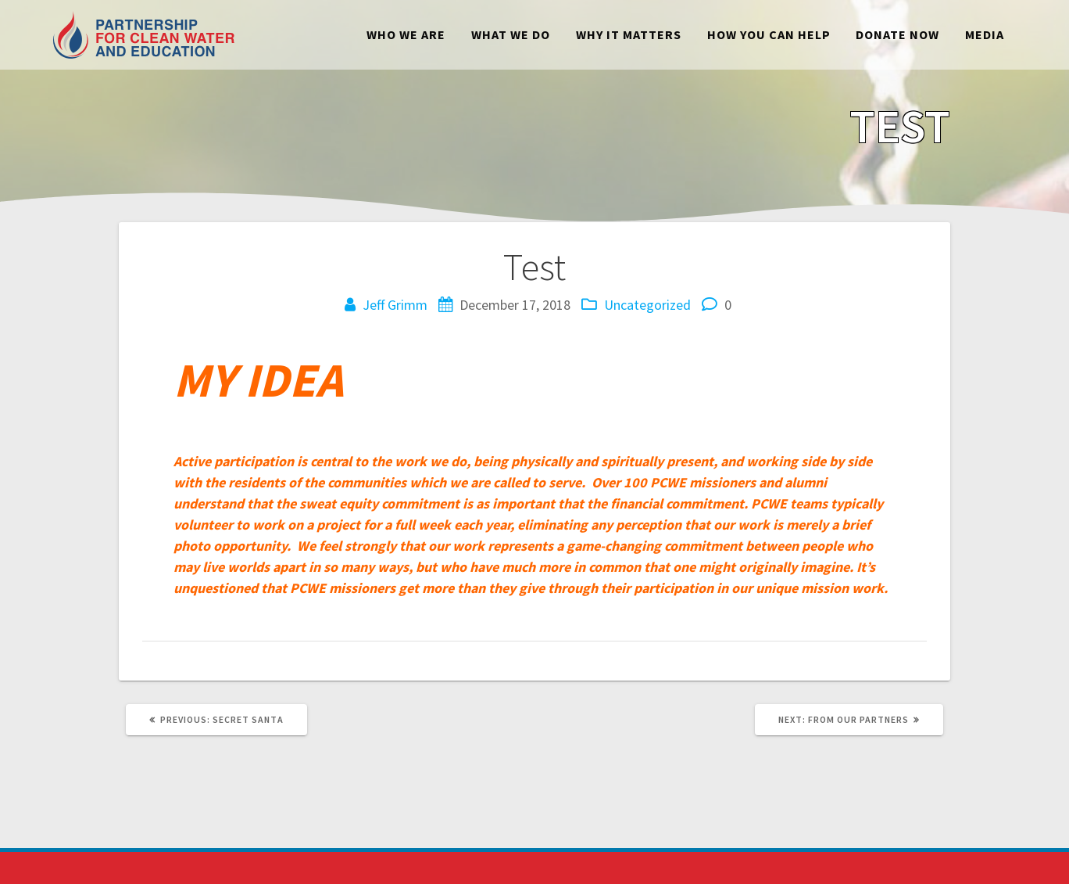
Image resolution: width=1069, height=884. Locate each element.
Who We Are (405, 34)
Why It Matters (628, 34)
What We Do (510, 34)
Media (984, 34)
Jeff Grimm (395, 305)
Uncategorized (647, 305)
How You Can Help (769, 34)
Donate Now (897, 34)
